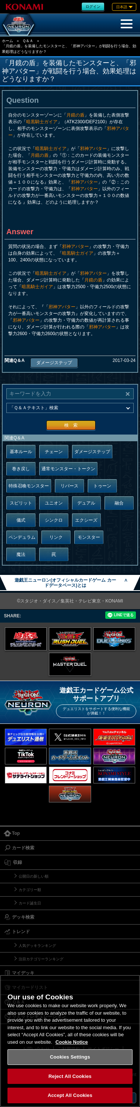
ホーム (7, 41)
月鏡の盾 (75, 115)
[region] (70, 1041)
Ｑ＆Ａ (27, 41)
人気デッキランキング (37, 946)
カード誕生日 (30, 903)
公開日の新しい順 (34, 876)
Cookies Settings (70, 1057)
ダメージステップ (54, 362)
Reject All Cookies (70, 1076)
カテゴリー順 (30, 890)
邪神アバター (93, 148)
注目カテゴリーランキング (41, 959)
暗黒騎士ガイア (41, 121)
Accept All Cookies (70, 1095)
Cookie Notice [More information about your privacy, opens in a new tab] (72, 1042)
